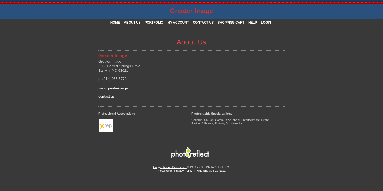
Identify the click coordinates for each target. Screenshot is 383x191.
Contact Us (203, 22)
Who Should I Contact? (211, 170)
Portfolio (154, 22)
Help (252, 22)
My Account (178, 22)
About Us (132, 22)
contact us (106, 96)
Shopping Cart (231, 22)
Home (115, 22)
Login (266, 22)
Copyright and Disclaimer (170, 167)
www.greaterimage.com (116, 88)
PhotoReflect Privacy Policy (175, 170)
